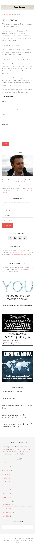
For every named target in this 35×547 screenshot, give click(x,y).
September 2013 (7, 512)
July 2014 (5, 474)
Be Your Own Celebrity (12, 392)
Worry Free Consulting (16, 540)
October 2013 (6, 508)
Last (18, 109)
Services (8, 14)
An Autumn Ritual (10, 398)
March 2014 (5, 489)
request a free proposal (26, 252)
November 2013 (7, 504)
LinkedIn (4, 192)
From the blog (17, 388)
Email (4, 114)
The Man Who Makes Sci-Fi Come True (17, 406)
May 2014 (5, 482)
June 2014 (5, 478)
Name (4, 101)
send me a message (17, 254)
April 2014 (5, 486)
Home (3, 14)
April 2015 (5, 463)
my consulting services (19, 269)
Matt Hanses (24, 538)
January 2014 (6, 497)
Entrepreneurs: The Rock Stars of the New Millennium (17, 425)
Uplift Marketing (18, 182)
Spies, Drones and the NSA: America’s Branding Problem (15, 416)
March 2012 (5, 516)
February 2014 (6, 493)
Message (5, 124)
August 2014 (6, 470)
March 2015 (5, 467)
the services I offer (14, 252)
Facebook (23, 190)
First (3, 109)
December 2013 (7, 501)
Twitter (29, 190)
